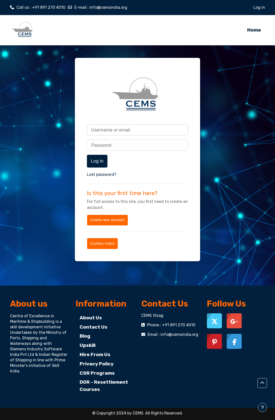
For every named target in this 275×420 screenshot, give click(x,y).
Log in (259, 7)
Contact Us (93, 327)
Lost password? (101, 174)
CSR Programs (97, 373)
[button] (262, 383)
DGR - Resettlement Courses (104, 385)
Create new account (107, 220)
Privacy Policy (96, 364)
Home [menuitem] (254, 30)
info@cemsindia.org (108, 7)
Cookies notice (102, 243)
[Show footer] (262, 407)
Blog (85, 336)
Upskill (87, 345)
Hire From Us (95, 354)
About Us (91, 318)
